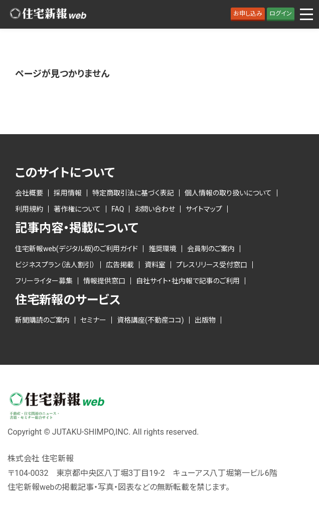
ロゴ (48, 14)
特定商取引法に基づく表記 (133, 192)
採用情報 (68, 192)
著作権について (77, 209)
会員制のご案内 (211, 248)
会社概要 (29, 192)
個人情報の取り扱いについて (228, 192)
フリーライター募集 (44, 280)
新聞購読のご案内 (42, 320)
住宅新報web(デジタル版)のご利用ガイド (76, 248)
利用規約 (29, 209)
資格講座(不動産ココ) (150, 320)
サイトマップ (204, 209)
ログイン (280, 13)
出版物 (205, 320)
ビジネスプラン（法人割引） (55, 264)
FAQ (117, 209)
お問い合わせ (154, 209)
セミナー (93, 320)
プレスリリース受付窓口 (211, 264)
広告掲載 (120, 264)
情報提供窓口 (104, 280)
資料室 (155, 264)
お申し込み (247, 13)
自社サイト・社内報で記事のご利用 (188, 280)
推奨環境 (162, 248)
